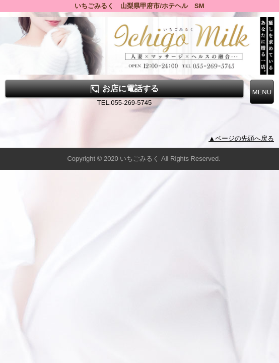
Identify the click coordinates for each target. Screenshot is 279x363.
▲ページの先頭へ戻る (241, 138)
